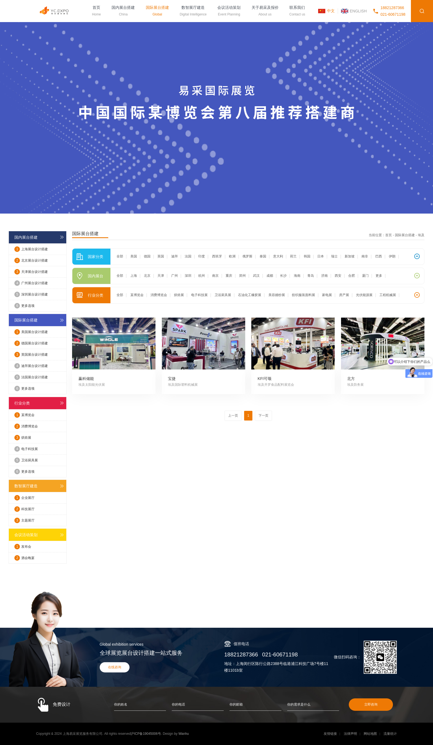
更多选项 (24, 305)
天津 (160, 276)
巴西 (378, 256)
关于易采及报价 (265, 11)
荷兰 (293, 256)
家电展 (327, 295)
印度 (201, 256)
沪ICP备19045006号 (146, 734)
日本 (320, 256)
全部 (120, 256)
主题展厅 (24, 520)
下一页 (263, 415)
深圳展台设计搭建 (31, 294)
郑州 (242, 276)
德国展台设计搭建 (31, 343)
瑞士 (334, 256)
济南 (324, 276)
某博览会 (24, 415)
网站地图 (370, 734)
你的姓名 (120, 704)
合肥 (351, 276)
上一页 (233, 415)
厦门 (365, 276)
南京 (215, 276)
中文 (331, 11)
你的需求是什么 (298, 704)
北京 (147, 276)
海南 (297, 276)
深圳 (188, 276)
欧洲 (232, 256)
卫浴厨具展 (26, 460)
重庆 (229, 276)
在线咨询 (114, 667)
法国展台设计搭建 (31, 377)
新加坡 (350, 256)
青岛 (310, 276)
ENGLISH (358, 11)
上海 (133, 276)
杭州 (201, 276)
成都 (269, 276)
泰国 (263, 256)
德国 (147, 256)
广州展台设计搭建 (31, 283)
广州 (174, 276)
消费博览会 (26, 426)
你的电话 (178, 704)
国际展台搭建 (157, 11)
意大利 (278, 256)
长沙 (283, 276)
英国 (160, 256)
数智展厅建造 (193, 11)
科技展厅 (24, 509)
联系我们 (297, 11)
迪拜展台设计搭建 (31, 366)
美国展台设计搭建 (31, 332)
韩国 (307, 256)
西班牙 (217, 256)
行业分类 (22, 403)
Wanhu (183, 734)
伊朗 (392, 256)
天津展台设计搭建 (31, 272)
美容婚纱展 (276, 295)
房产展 (344, 295)
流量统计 (390, 734)
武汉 (256, 276)
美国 (133, 256)
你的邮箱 (236, 704)
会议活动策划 (229, 11)
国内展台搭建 (123, 11)
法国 (188, 256)
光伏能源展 (364, 295)
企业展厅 (24, 498)
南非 (364, 256)
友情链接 (330, 734)
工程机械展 (387, 295)
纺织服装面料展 (303, 295)
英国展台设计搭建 (31, 354)
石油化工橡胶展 (249, 295)
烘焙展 (22, 437)
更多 (379, 276)
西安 (338, 276)
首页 (96, 11)
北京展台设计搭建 (31, 260)
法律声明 (350, 734)
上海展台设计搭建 (31, 249)
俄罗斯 (247, 256)
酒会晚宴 (24, 558)
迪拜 (174, 256)
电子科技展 (26, 449)
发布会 (22, 546)
